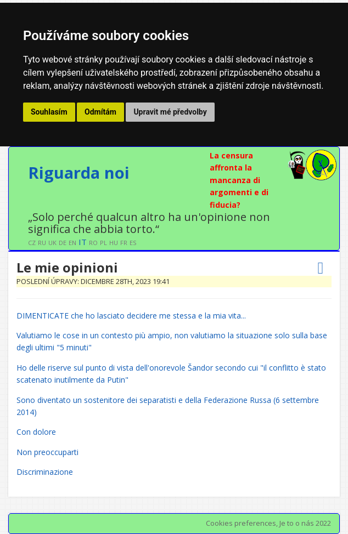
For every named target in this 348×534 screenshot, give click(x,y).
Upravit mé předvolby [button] (169, 111)
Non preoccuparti (47, 452)
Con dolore (36, 432)
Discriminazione (44, 472)
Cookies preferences (241, 523)
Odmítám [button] (100, 111)
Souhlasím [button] (49, 111)
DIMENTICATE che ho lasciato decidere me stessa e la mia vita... (131, 315)
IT (82, 241)
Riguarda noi (79, 172)
